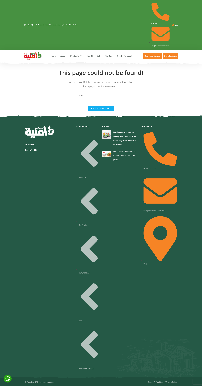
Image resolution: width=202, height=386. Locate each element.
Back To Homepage (101, 108)
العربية (176, 25)
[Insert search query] (101, 95)
